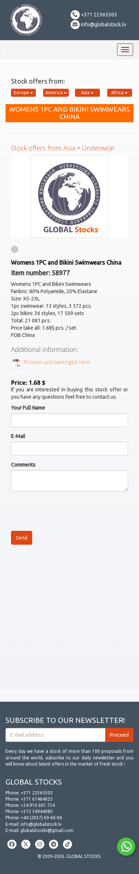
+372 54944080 (37, 811)
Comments (23, 465)
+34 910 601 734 (38, 805)
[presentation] (66, 511)
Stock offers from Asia (43, 147)
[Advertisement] (69, 619)
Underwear (98, 147)
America (56, 92)
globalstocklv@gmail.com (47, 830)
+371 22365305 (94, 15)
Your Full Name (28, 408)
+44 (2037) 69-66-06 (41, 817)
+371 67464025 (37, 799)
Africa (119, 92)
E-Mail (18, 436)
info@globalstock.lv (98, 24)
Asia (87, 92)
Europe (23, 92)
